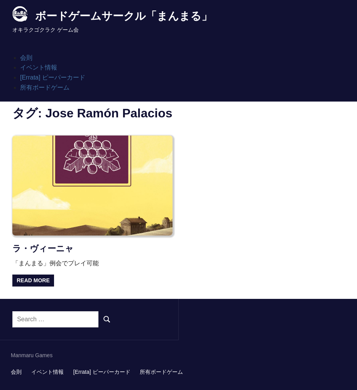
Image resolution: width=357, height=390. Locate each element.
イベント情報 (38, 67)
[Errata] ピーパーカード (52, 77)
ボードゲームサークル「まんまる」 (123, 16)
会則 (26, 57)
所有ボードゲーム (44, 87)
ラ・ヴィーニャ (43, 248)
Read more (33, 280)
